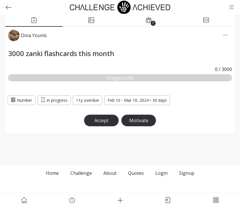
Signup (186, 173)
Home (52, 173)
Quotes (136, 173)
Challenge (81, 173)
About (110, 173)
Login (161, 173)
